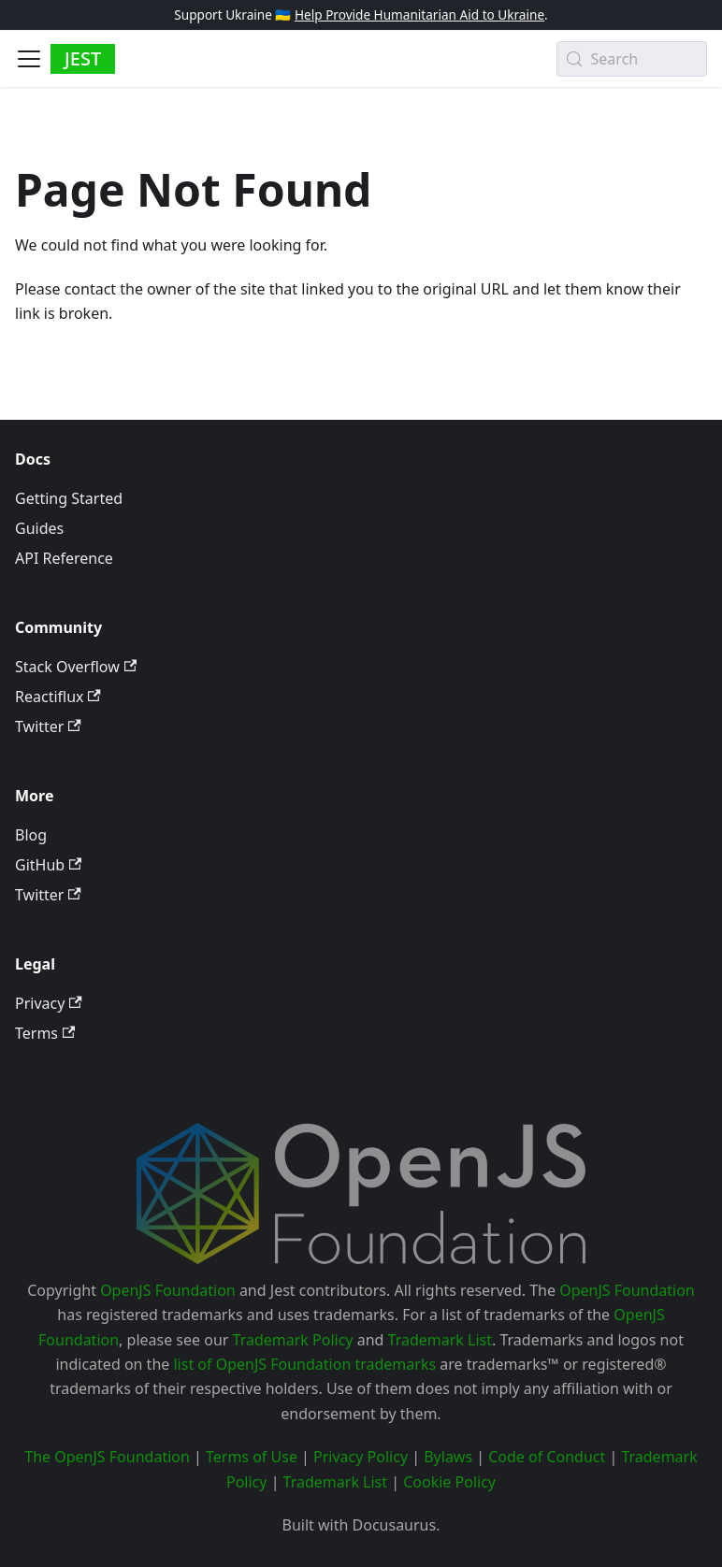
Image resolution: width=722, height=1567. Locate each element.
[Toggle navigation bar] (29, 59)
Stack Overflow (76, 666)
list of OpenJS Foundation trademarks (304, 1364)
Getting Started (69, 498)
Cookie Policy (449, 1482)
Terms (45, 1033)
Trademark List (440, 1340)
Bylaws (448, 1456)
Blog (31, 835)
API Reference (64, 558)
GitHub (48, 865)
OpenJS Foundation (168, 1290)
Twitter (48, 726)
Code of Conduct (546, 1456)
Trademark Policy (293, 1340)
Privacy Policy (360, 1456)
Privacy (48, 1003)
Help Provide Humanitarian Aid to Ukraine (419, 14)
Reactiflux (58, 696)
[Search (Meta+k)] (631, 59)
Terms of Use (251, 1456)
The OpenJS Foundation (107, 1456)
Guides (39, 528)
